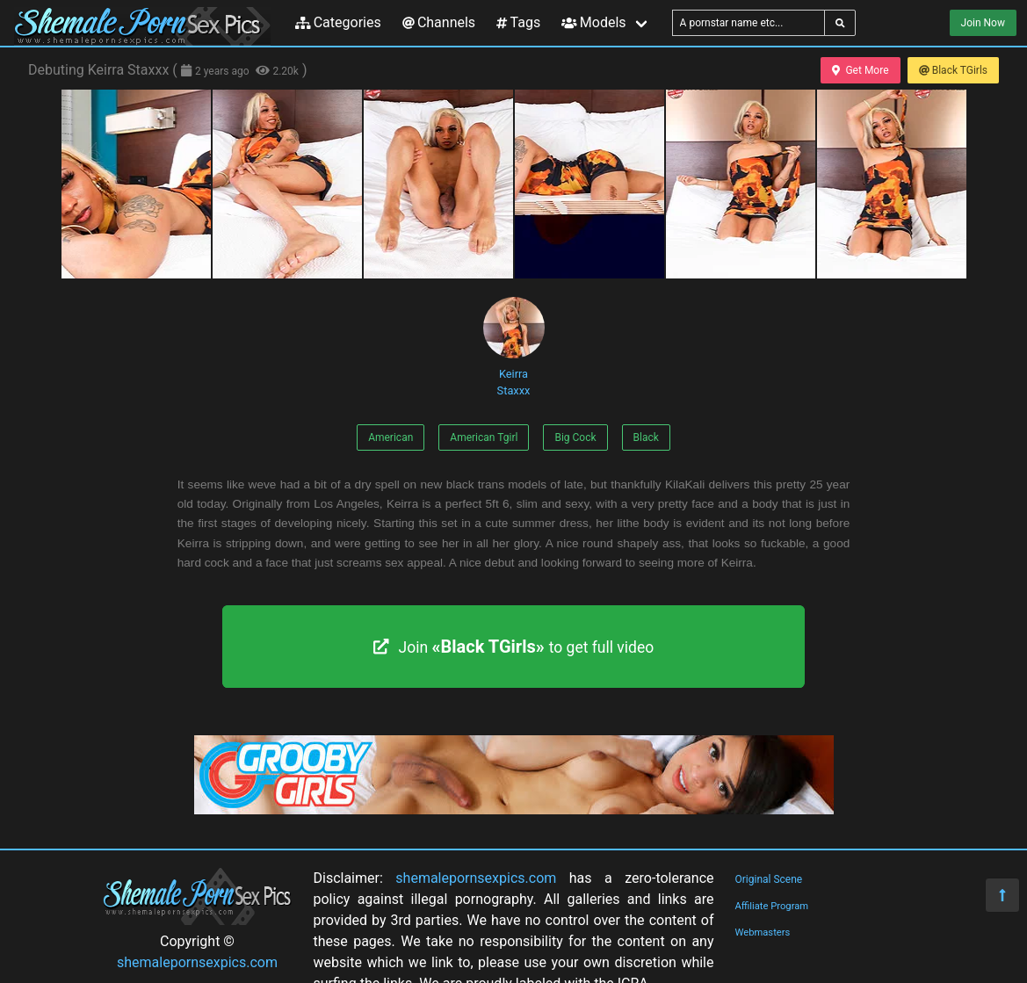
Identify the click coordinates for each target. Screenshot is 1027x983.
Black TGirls (953, 70)
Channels (438, 22)
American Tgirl (483, 437)
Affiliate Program (772, 906)
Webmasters (763, 932)
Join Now (983, 23)
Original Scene (769, 879)
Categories (338, 22)
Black (646, 437)
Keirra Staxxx (514, 347)
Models (593, 22)
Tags (518, 22)
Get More (860, 70)
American (390, 437)
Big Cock (575, 437)
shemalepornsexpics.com (197, 962)
